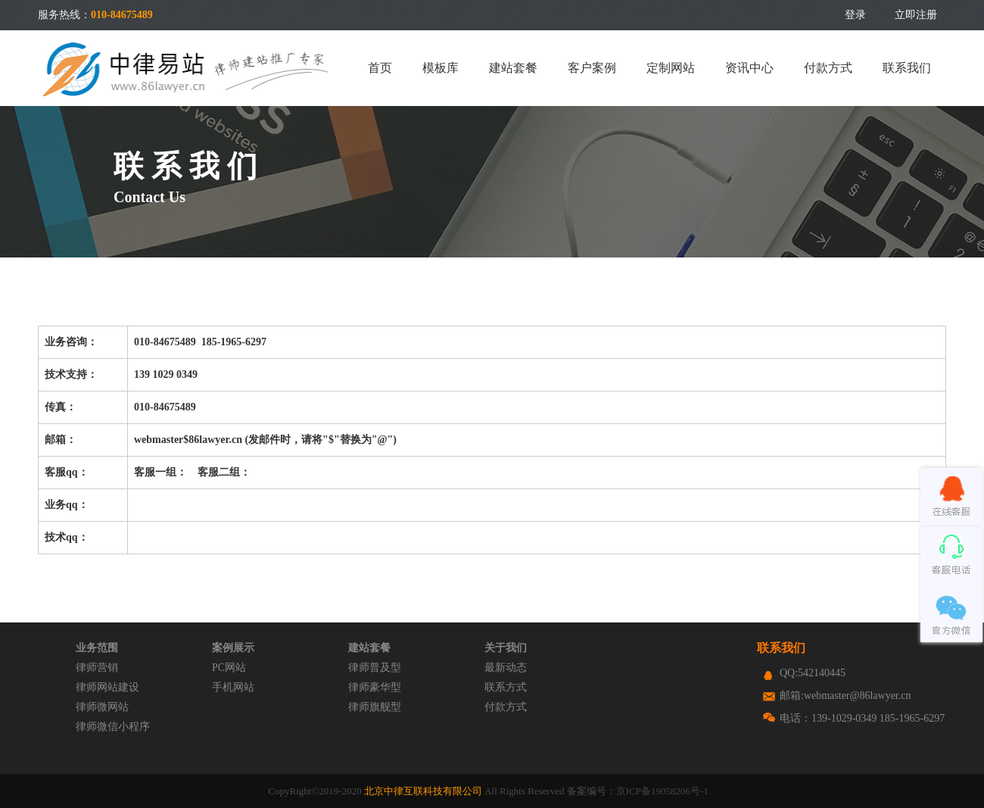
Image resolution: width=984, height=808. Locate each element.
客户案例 (592, 67)
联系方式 (505, 687)
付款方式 (828, 67)
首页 (380, 67)
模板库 (440, 67)
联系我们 (907, 67)
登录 (855, 14)
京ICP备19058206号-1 (662, 791)
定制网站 (670, 67)
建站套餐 (513, 67)
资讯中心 (749, 67)
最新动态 (505, 667)
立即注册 (916, 14)
